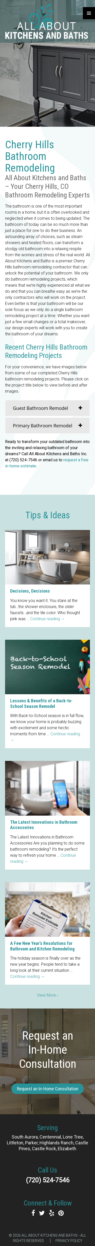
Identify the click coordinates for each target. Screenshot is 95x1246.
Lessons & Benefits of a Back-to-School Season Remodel (41, 703)
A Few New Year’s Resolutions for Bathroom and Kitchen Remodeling (42, 946)
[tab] (47, 408)
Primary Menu (89, 13)
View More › (47, 995)
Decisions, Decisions (30, 591)
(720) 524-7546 (47, 1180)
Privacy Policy (68, 1241)
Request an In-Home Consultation (47, 1088)
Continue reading (47, 618)
